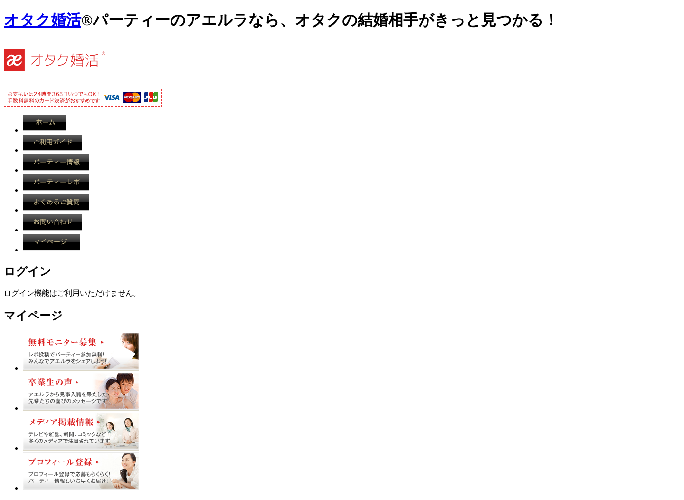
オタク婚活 (42, 20)
